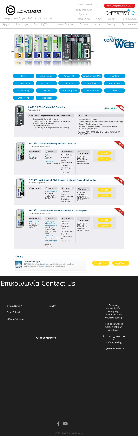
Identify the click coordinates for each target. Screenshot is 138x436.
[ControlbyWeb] (84, 4)
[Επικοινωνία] (129, 24)
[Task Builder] (46, 98)
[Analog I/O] (69, 76)
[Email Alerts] (23, 98)
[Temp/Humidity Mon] (91, 76)
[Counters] (114, 76)
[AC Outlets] (46, 83)
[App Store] (120, 263)
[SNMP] (114, 90)
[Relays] (23, 76)
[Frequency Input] (23, 83)
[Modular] (69, 83)
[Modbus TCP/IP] (91, 90)
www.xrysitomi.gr (114, 317)
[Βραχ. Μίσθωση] (84, 10)
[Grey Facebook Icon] (58, 424)
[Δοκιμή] (112, 19)
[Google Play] (100, 263)
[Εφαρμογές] (84, 19)
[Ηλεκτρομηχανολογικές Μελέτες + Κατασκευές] (27, 18)
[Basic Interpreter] (69, 90)
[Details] (104, 153)
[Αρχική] (6, 24)
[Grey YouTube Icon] (65, 424)
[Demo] (104, 159)
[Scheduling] (23, 90)
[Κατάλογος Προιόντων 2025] (119, 6)
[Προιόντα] (84, 14)
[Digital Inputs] (46, 76)
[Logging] (46, 90)
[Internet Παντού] (64, 24)
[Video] (98, 19)
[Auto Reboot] (114, 83)
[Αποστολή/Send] (46, 337)
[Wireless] (91, 83)
